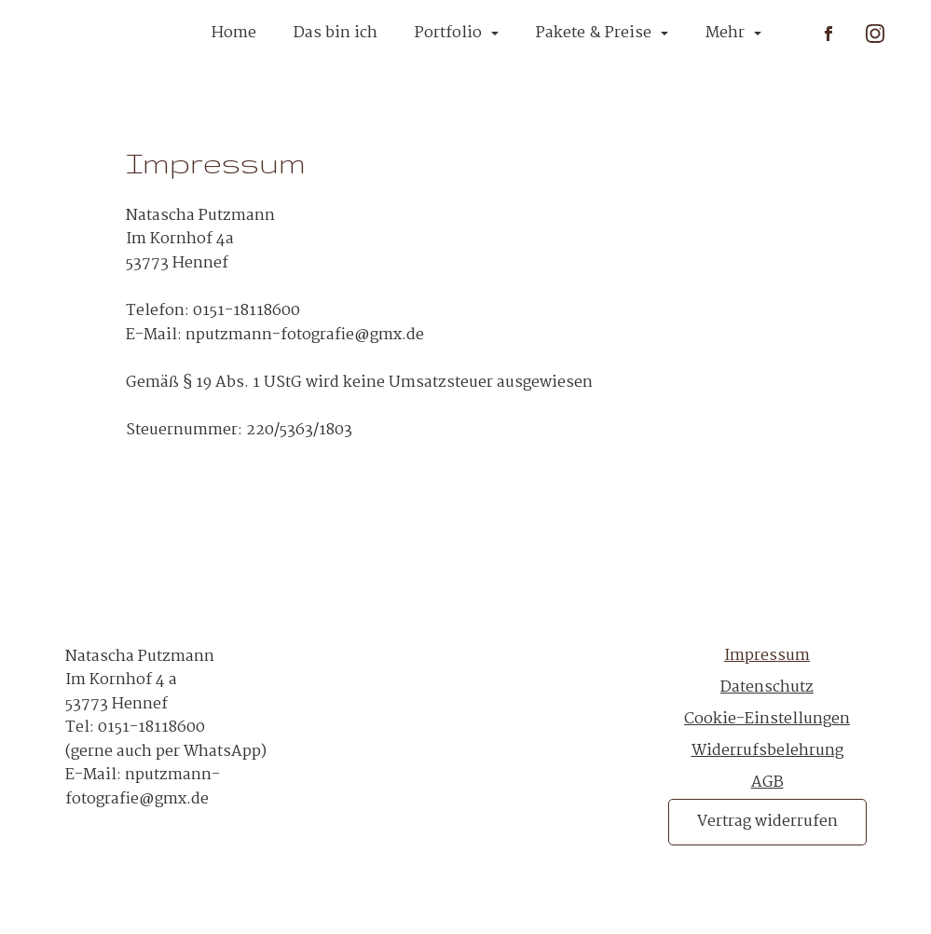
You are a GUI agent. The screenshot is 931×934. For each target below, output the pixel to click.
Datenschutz (767, 687)
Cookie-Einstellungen (767, 719)
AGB (767, 782)
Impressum (767, 656)
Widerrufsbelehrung (767, 750)
